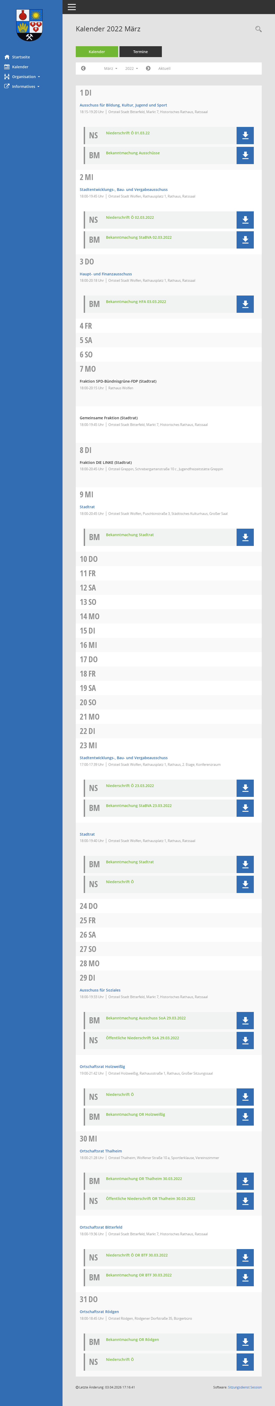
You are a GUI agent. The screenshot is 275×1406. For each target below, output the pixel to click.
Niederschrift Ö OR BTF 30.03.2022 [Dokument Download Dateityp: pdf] (140, 1255)
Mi (92, 177)
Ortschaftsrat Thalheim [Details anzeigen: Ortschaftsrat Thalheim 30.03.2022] (104, 1150)
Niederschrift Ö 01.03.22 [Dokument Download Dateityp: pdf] (131, 133)
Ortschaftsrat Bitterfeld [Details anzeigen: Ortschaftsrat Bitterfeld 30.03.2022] (104, 1227)
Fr (92, 325)
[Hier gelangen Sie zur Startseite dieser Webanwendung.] (33, 25)
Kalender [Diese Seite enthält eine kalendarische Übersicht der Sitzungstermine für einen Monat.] (20, 66)
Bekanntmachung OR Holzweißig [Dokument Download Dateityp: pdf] (139, 1114)
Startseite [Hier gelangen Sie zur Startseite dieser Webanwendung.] (21, 56)
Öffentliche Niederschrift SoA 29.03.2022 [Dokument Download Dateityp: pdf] (146, 1038)
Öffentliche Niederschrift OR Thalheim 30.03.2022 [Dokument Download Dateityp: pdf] (154, 1198)
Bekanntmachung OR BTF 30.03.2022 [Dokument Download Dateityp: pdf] (142, 1275)
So (92, 354)
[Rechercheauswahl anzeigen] (257, 29)
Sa (92, 340)
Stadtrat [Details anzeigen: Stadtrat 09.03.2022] (91, 506)
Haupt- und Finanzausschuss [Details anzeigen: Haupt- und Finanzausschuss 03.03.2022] (109, 273)
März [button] (114, 68)
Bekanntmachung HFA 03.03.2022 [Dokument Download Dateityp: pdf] (140, 302)
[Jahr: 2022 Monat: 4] (152, 68)
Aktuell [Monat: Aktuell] (168, 68)
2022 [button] (135, 68)
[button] (33, 77)
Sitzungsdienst (245, 1387)
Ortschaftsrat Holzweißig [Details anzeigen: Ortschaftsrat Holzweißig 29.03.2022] (106, 1066)
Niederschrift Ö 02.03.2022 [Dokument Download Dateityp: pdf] (134, 217)
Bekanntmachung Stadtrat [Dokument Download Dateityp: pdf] (134, 535)
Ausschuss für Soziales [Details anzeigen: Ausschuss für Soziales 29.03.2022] (103, 990)
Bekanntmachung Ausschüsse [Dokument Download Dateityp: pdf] (136, 153)
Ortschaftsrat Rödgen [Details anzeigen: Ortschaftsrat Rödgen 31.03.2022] (103, 1311)
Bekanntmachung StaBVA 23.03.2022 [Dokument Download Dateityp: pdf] (142, 806)
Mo (94, 368)
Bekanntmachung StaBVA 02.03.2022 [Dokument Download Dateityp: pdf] (142, 237)
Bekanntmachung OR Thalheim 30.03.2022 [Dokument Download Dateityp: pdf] (148, 1179)
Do (93, 261)
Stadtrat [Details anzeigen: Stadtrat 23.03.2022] (91, 834)
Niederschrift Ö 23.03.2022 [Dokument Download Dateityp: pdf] (134, 786)
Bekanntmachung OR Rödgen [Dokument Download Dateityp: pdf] (136, 1339)
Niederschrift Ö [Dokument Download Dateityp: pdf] (124, 882)
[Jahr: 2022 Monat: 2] (87, 68)
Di (91, 92)
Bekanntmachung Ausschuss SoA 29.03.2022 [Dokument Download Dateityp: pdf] (149, 1018)
